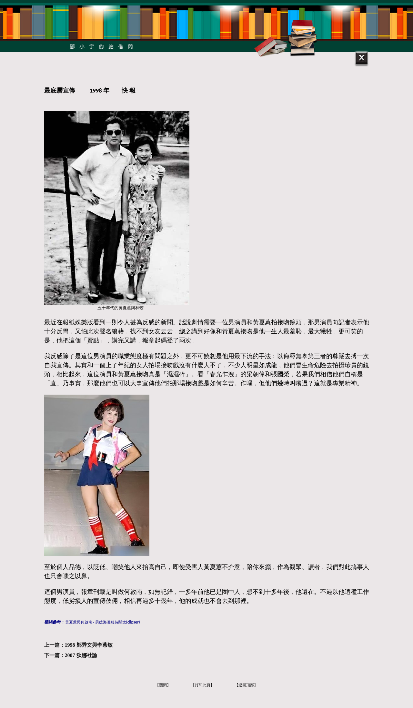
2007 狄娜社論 (81, 655)
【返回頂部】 (246, 685)
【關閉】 (163, 685)
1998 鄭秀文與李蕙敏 (89, 645)
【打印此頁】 (202, 685)
